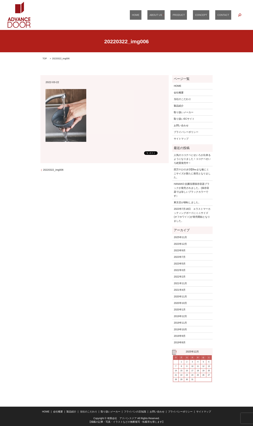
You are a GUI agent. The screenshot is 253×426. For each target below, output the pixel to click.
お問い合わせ (181, 125)
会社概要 (179, 92)
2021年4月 (180, 289)
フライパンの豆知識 (135, 411)
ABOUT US (169, 15)
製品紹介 (179, 105)
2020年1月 (180, 309)
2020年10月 (180, 303)
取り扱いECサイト (184, 118)
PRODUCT (190, 15)
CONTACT (225, 15)
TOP (45, 58)
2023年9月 (180, 250)
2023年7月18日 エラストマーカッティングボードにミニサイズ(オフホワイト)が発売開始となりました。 (192, 214)
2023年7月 (180, 256)
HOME (153, 15)
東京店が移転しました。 (187, 202)
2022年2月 (180, 276)
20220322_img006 (53, 169)
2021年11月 (180, 283)
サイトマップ (181, 138)
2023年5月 (180, 263)
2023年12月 (180, 243)
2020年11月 (180, 296)
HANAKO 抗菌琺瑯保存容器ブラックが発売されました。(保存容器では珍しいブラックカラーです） (191, 189)
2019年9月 (180, 336)
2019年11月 (180, 322)
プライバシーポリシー (186, 132)
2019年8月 (180, 342)
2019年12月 (180, 316)
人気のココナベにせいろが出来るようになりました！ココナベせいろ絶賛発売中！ (192, 159)
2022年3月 (180, 270)
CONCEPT (208, 15)
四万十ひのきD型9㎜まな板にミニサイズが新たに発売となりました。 (192, 173)
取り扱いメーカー (183, 112)
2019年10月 (180, 329)
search (239, 15)
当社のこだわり (182, 99)
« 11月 (177, 351)
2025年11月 (180, 237)
